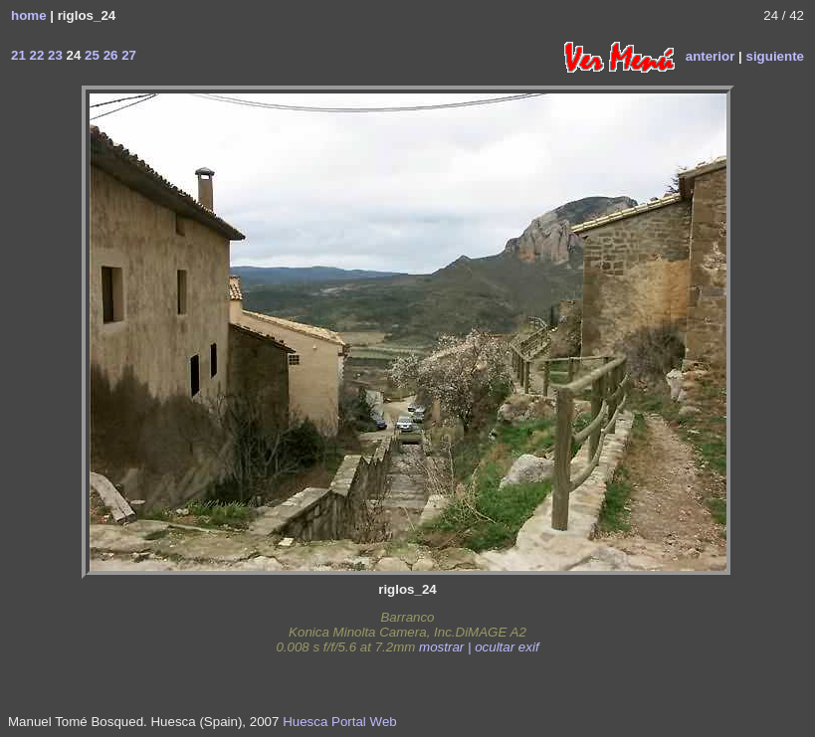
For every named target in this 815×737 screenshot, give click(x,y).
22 (35, 55)
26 (109, 55)
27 (126, 55)
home (29, 15)
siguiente (774, 55)
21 (18, 55)
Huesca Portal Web (340, 721)
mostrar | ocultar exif (479, 647)
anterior (710, 55)
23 (53, 55)
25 (90, 55)
